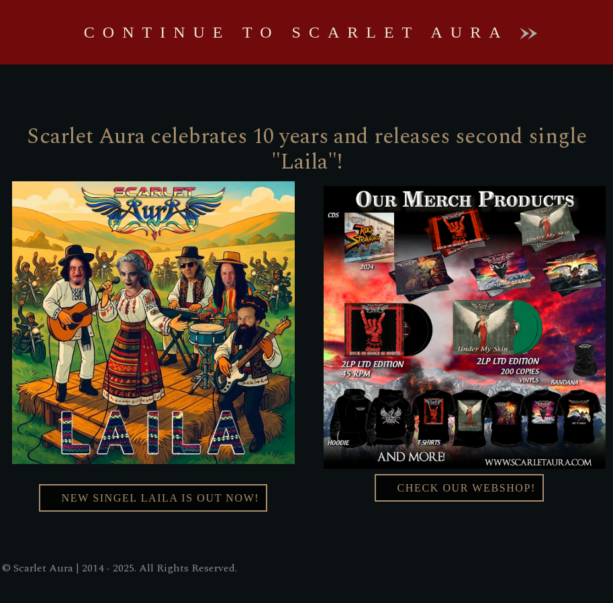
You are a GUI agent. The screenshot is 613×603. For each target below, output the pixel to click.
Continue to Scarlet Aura (310, 32)
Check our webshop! (459, 488)
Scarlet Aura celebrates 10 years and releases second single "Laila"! (307, 149)
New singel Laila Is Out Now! (153, 498)
